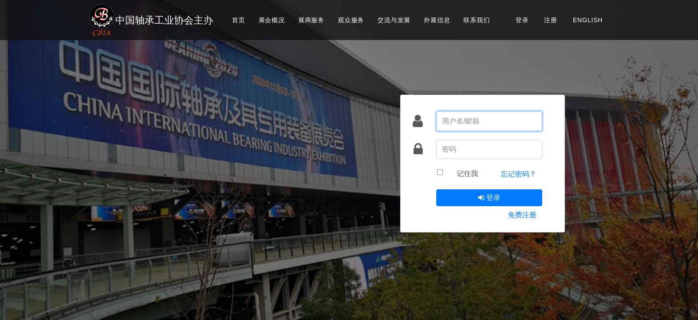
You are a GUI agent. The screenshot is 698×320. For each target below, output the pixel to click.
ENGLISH (588, 20)
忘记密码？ (518, 173)
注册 (550, 20)
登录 (522, 20)
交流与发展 (393, 20)
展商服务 (311, 20)
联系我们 (476, 20)
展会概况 (272, 20)
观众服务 (351, 20)
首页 (238, 20)
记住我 (467, 173)
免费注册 (522, 214)
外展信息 (437, 20)
